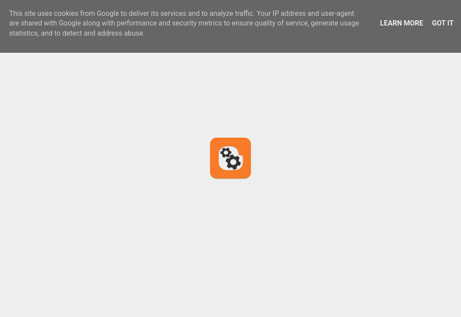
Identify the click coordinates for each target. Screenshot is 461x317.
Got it (443, 23)
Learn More (401, 23)
